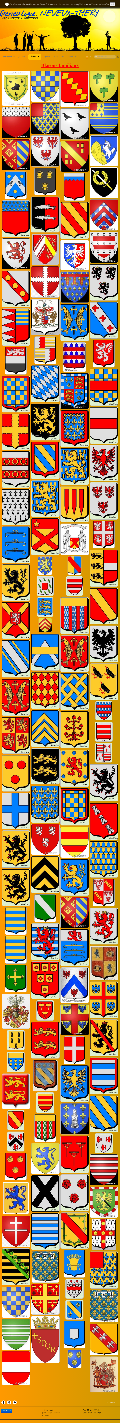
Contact (71, 56)
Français (113, 1402)
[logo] (50, 15)
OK (112, 4)
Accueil (22, 56)
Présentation (8, 56)
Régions (47, 56)
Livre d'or (59, 56)
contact (6, 1410)
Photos (34, 56)
